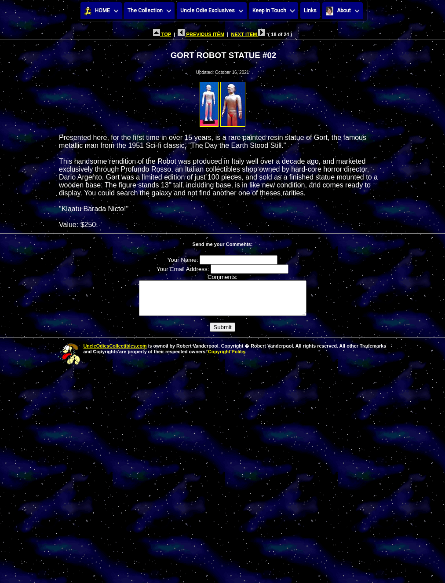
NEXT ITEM (248, 34)
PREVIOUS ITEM (201, 34)
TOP (162, 34)
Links (310, 10)
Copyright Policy (226, 358)
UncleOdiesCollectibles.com (115, 352)
